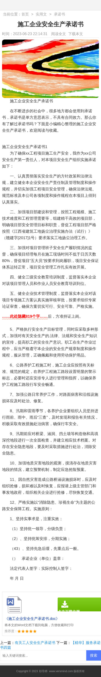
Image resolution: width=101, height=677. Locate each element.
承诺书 (59, 14)
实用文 (41, 14)
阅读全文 (58, 34)
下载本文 (75, 34)
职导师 (43, 671)
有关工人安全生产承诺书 (35, 643)
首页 (25, 14)
